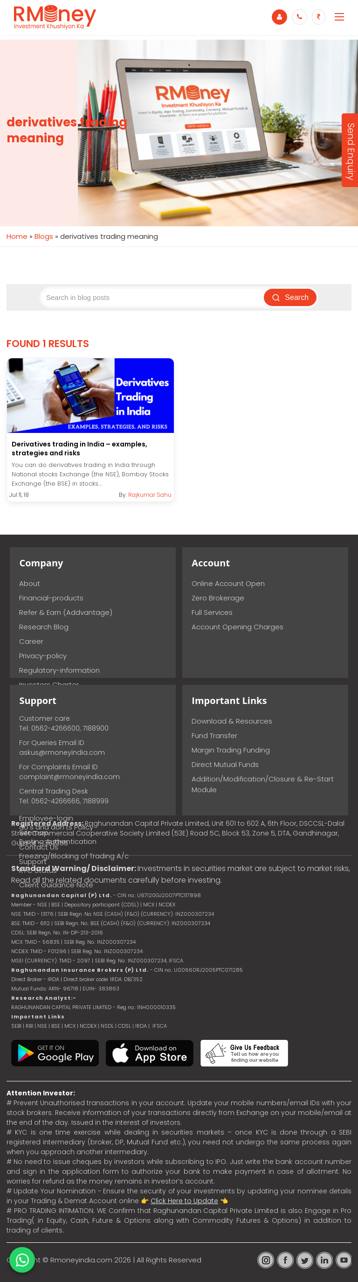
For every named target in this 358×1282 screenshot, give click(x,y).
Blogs (43, 236)
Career (31, 641)
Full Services (212, 612)
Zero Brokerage (218, 598)
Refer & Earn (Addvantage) (65, 612)
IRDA (141, 1026)
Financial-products (51, 598)
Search (291, 297)
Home (17, 236)
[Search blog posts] (153, 297)
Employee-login (46, 818)
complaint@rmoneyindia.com (69, 776)
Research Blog (44, 627)
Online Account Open (228, 583)
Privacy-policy (43, 656)
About (29, 583)
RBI (29, 1026)
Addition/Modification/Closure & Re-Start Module (263, 784)
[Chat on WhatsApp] (22, 1260)
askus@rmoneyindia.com (62, 752)
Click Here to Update (184, 1200)
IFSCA (176, 960)
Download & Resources (232, 721)
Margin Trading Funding (231, 750)
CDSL (124, 1026)
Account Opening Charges (237, 627)
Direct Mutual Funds (225, 764)
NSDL (108, 1026)
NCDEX (88, 1026)
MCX (70, 1026)
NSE (42, 1026)
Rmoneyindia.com (81, 1260)
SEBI (16, 1026)
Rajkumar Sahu (150, 495)
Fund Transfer (214, 735)
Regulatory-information (59, 670)
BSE (56, 1026)
